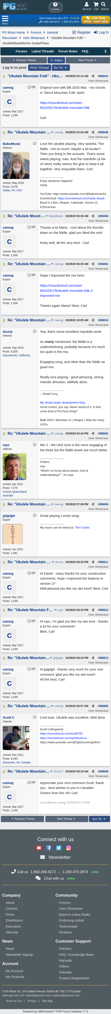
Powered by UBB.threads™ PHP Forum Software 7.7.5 (55, 1011)
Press (10, 914)
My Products (15, 977)
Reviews (65, 932)
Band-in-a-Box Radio (74, 914)
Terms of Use (14, 1001)
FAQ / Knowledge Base (76, 954)
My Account (14, 971)
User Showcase (34, 38)
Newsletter (59, 857)
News (10, 948)
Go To (61, 67)
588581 (103, 433)
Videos (64, 966)
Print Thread (39, 67)
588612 (103, 610)
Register (81, 32)
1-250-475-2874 (70, 21)
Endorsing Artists (71, 920)
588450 (103, 216)
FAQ (85, 51)
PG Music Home (13, 32)
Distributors (14, 920)
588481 (103, 264)
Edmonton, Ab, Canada (16, 762)
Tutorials (65, 972)
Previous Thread (24, 60)
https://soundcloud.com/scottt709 (61, 733)
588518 (103, 320)
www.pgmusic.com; (13, 995)
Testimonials (68, 926)
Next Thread (87, 60)
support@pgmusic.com (66, 995)
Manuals (65, 960)
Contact (11, 908)
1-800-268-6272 (51, 21)
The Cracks (82, 527)
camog (56, 132)
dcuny (57, 562)
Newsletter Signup (19, 954)
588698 (103, 771)
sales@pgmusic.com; (39, 995)
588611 (103, 562)
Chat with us (54, 878)
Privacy (31, 1001)
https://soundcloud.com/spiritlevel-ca (63, 738)
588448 (103, 132)
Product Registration (74, 978)
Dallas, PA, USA (12, 190)
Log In (101, 32)
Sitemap (12, 932)
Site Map (47, 1001)
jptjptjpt (56, 658)
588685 (103, 706)
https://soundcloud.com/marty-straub (81, 198)
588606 (103, 504)
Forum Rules (67, 51)
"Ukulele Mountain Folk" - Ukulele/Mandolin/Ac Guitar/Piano (58, 76)
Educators (13, 926)
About (10, 902)
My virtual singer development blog (62, 402)
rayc (58, 610)
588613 (103, 658)
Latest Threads (43, 51)
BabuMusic (54, 216)
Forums (36, 32)
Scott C (56, 771)
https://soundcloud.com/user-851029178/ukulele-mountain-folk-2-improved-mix (67, 290)
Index (56, 60)
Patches (65, 948)
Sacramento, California (16, 355)
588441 (103, 76)
